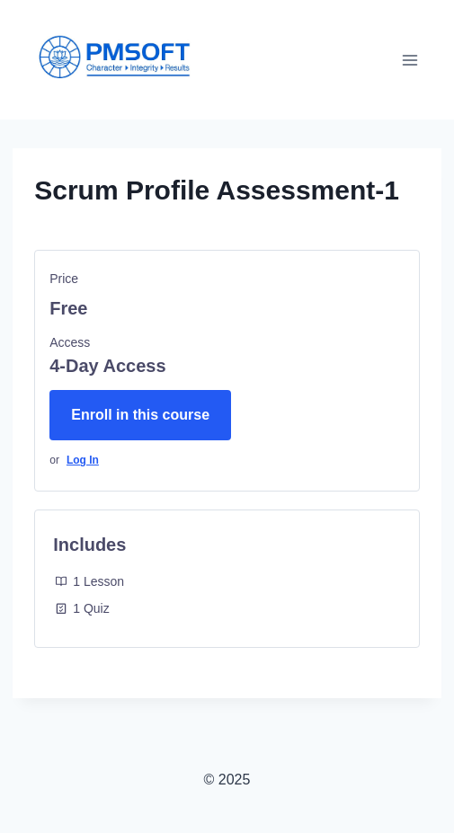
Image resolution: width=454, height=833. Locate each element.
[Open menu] (410, 60)
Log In (83, 460)
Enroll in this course (140, 414)
